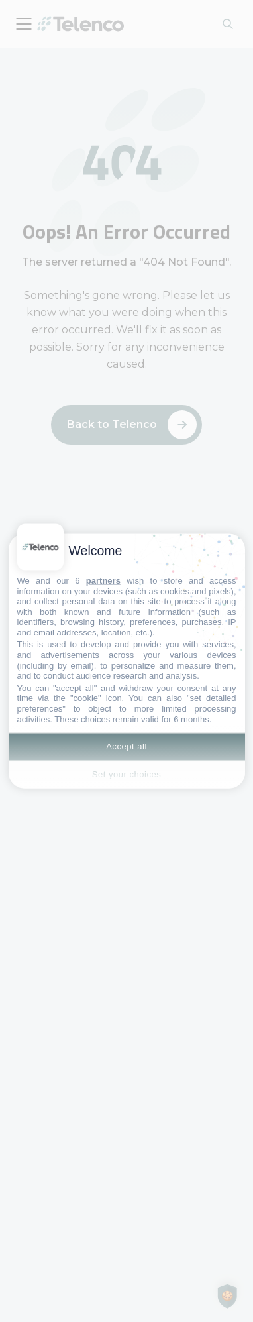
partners (103, 580)
